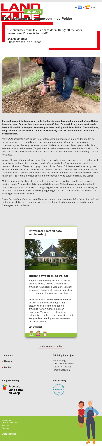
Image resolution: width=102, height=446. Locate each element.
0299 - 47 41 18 (62, 366)
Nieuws (8, 361)
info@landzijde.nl (61, 369)
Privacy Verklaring (10, 422)
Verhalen (8, 355)
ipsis (15, 433)
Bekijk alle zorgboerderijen (51, 346)
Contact (8, 367)
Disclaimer (6, 420)
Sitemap (6, 428)
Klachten (6, 425)
